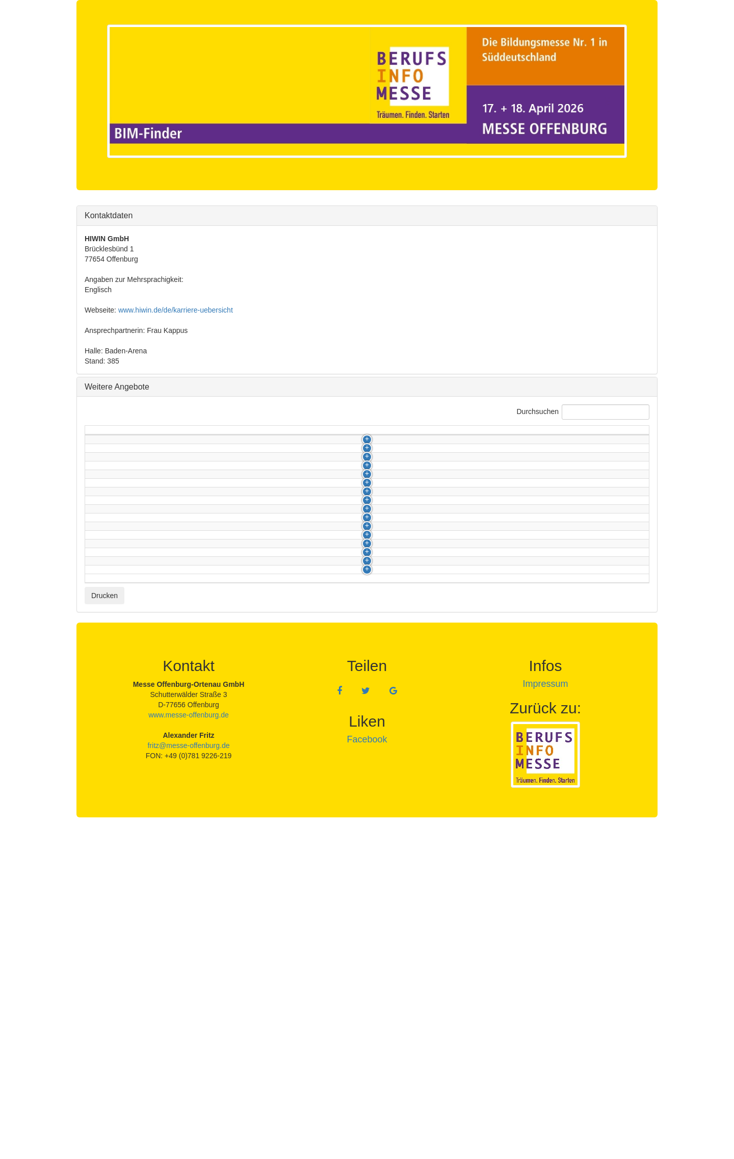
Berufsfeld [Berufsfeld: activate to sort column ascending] (495, 435)
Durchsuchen (583, 412)
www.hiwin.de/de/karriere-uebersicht (175, 310)
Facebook (367, 1066)
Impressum (545, 1010)
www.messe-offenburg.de (188, 1041)
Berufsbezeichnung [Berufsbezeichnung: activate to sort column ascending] (199, 435)
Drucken (104, 922)
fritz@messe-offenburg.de (188, 1072)
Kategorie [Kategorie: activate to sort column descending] (105, 435)
